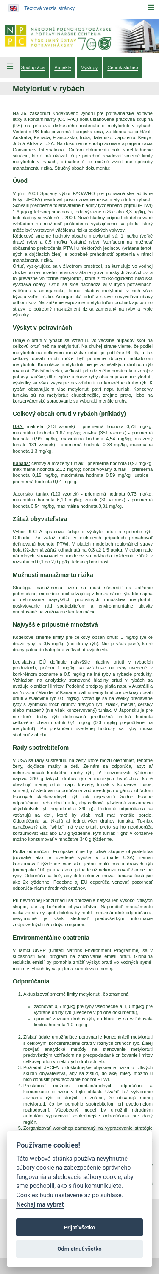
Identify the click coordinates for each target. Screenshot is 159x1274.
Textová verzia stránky (49, 8)
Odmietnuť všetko (79, 1249)
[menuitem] (33, 67)
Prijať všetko (79, 1227)
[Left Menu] (10, 67)
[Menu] (151, 7)
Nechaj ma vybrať (40, 1204)
